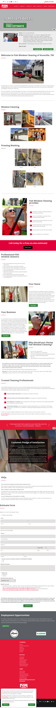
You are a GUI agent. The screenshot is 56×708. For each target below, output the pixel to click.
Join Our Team (48, 49)
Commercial (21, 657)
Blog (34, 6)
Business (3, 576)
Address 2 (3, 544)
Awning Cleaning (22, 663)
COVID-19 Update (23, 679)
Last (29, 523)
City (1, 550)
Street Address (4, 539)
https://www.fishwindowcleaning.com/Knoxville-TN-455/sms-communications (21, 591)
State (38, 550)
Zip (47, 550)
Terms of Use (22, 671)
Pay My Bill (37, 49)
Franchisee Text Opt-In (24, 676)
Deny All (32, 704)
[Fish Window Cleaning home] (5, 6)
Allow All (6, 704)
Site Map (21, 652)
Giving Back (21, 649)
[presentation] (28, 595)
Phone (2, 556)
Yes (2, 560)
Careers (45, 6)
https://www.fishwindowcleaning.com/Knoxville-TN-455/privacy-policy (19, 589)
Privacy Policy (22, 673)
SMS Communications (23, 674)
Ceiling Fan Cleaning (23, 666)
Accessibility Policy (23, 677)
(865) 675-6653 (49, 1)
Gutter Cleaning (22, 662)
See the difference (5, 414)
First (2, 523)
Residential (4, 575)
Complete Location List (24, 646)
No (2, 561)
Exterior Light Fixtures (23, 665)
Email (24, 556)
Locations (22, 6)
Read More (33, 305)
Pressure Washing (23, 660)
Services (15, 6)
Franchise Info (51, 6)
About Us (29, 6)
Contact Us (38, 6)
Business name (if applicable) (7, 530)
